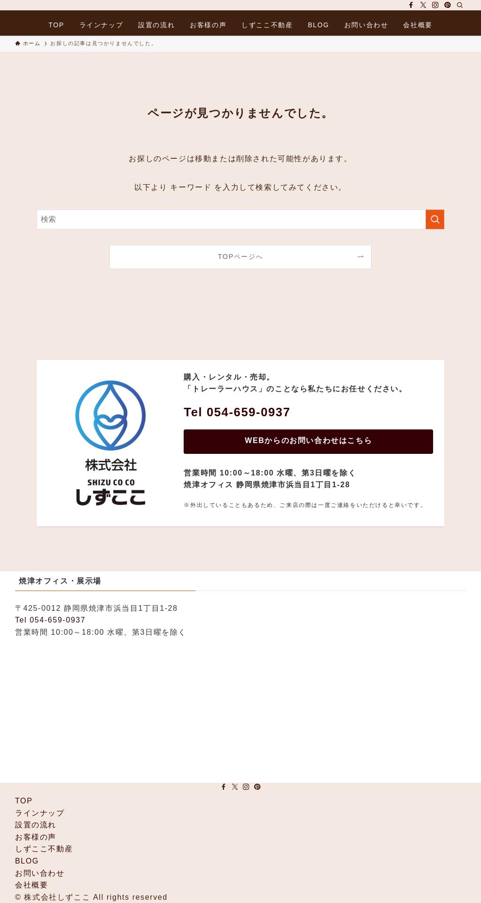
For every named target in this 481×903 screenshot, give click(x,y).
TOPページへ (241, 256)
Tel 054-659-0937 (50, 620)
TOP (23, 801)
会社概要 (31, 885)
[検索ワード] (240, 219)
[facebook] (411, 5)
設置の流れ (35, 825)
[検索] (460, 5)
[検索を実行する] (435, 219)
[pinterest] (448, 5)
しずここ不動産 (44, 849)
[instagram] (435, 5)
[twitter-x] (423, 5)
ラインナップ (40, 813)
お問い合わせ (40, 873)
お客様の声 (35, 837)
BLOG (27, 861)
